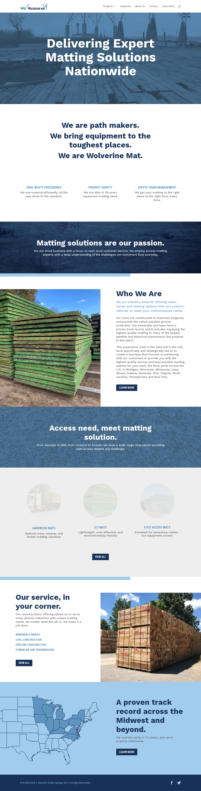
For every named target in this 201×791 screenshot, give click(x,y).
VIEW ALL (100, 556)
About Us (140, 6)
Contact (153, 6)
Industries (125, 6)
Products (108, 6)
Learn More (168, 6)
